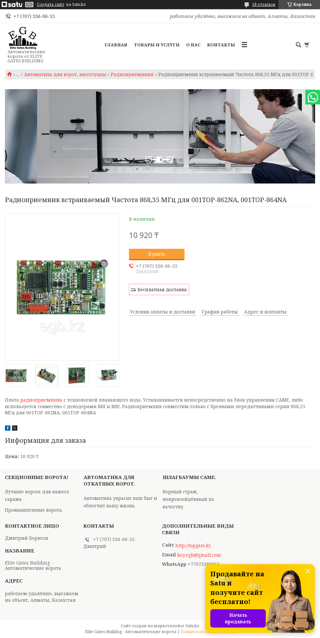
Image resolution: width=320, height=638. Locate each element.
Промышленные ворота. (34, 510)
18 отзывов (263, 4)
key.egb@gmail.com (199, 555)
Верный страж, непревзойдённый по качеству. (188, 499)
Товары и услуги (157, 45)
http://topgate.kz (193, 546)
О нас (193, 45)
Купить (156, 254)
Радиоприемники (132, 74)
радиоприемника (41, 400)
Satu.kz (192, 626)
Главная (115, 45)
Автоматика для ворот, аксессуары (65, 74)
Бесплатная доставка (162, 289)
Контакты (221, 45)
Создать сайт (50, 4)
